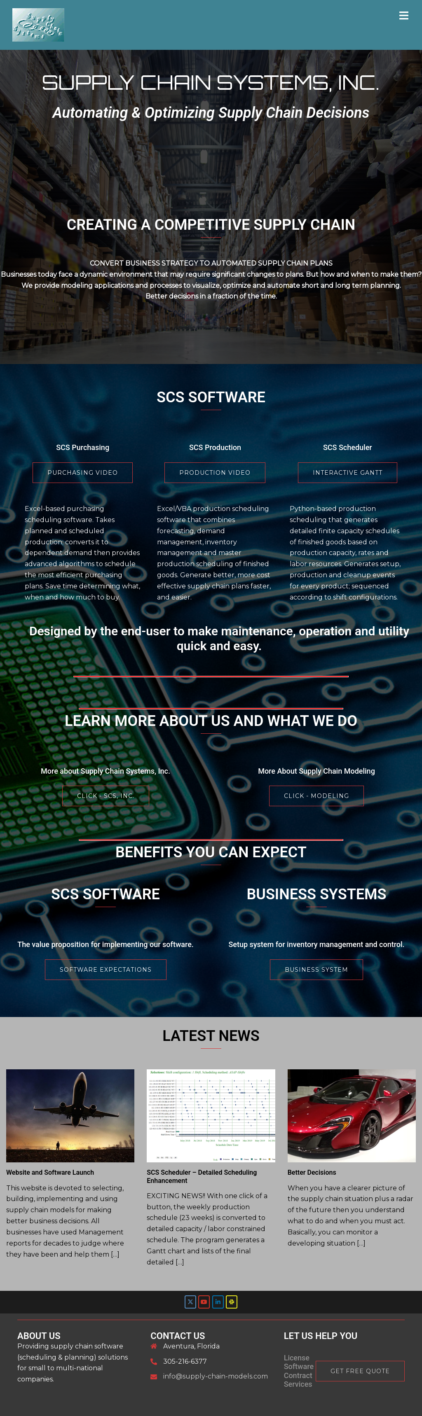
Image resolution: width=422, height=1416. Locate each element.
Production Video (215, 472)
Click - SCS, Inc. (105, 796)
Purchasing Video (82, 472)
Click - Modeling (316, 796)
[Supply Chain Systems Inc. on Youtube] (204, 1302)
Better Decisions (312, 1172)
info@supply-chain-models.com (215, 1376)
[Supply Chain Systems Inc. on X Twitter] (190, 1302)
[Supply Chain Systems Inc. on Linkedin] (218, 1302)
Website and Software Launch (50, 1172)
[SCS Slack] (231, 1302)
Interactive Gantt (347, 472)
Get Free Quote (360, 1371)
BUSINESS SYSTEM (316, 969)
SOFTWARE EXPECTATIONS (106, 969)
